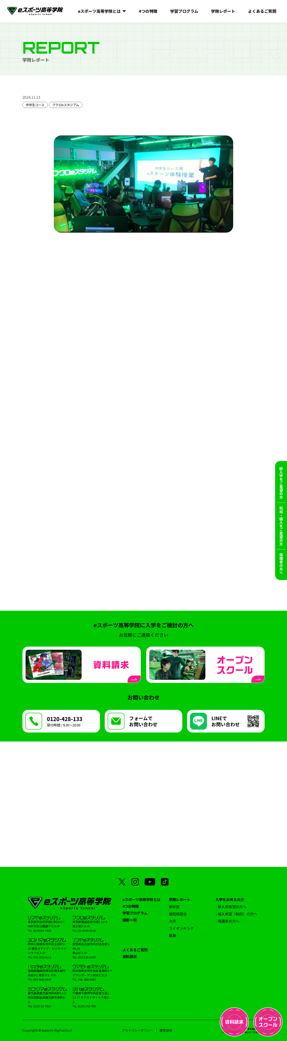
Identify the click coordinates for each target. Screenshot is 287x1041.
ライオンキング (181, 928)
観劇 (172, 935)
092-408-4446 (42, 979)
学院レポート (179, 899)
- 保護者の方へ (227, 921)
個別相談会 (178, 913)
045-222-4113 (42, 957)
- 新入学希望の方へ (230, 906)
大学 (172, 921)
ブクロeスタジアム (65, 105)
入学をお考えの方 (229, 899)
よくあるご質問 (135, 949)
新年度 (174, 906)
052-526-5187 (87, 957)
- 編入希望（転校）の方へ (236, 913)
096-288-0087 (87, 979)
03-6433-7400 (42, 930)
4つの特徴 (130, 906)
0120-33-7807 (42, 1006)
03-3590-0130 (87, 930)
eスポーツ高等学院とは (141, 899)
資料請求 (129, 956)
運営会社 (166, 1030)
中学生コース (35, 105)
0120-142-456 (87, 1006)
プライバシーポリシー (137, 1030)
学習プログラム (135, 913)
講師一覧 (129, 920)
